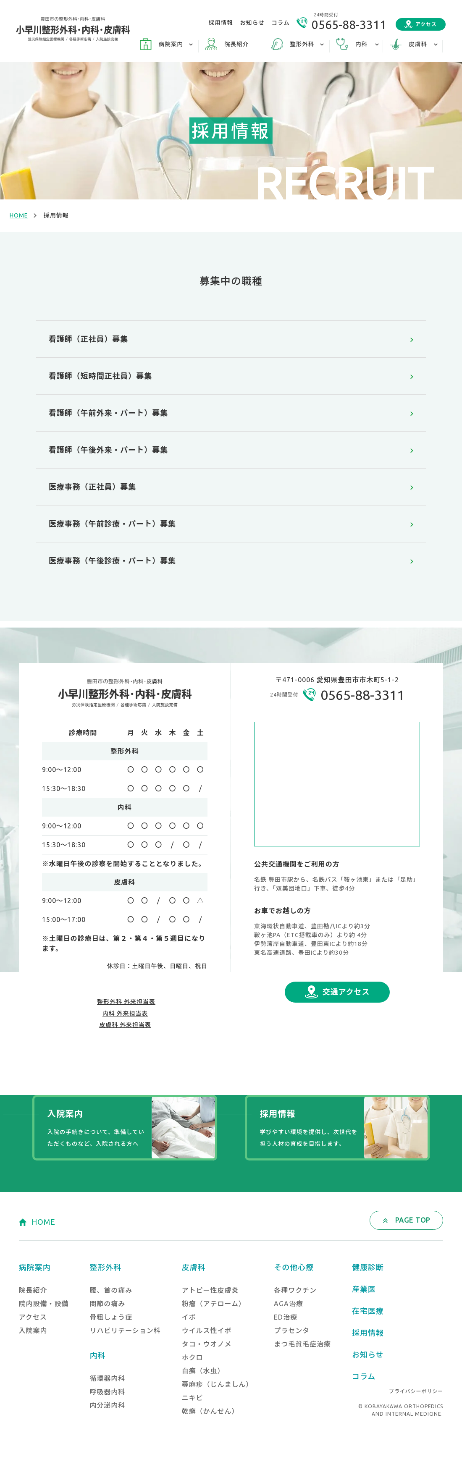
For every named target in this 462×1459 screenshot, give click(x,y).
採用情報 (221, 22)
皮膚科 (194, 1267)
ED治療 (285, 1317)
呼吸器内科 (107, 1392)
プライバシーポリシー (416, 1391)
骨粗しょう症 (110, 1317)
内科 (97, 1355)
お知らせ (252, 22)
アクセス (426, 24)
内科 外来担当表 (125, 1013)
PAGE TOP (412, 1220)
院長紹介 (236, 44)
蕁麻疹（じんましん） (217, 1384)
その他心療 (294, 1267)
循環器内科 (107, 1378)
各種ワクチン (295, 1290)
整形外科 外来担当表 (126, 1001)
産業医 (364, 1289)
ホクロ (192, 1357)
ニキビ (192, 1397)
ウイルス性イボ (207, 1330)
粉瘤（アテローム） (214, 1303)
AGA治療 (288, 1303)
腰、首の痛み (110, 1290)
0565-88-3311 (349, 24)
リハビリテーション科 (124, 1330)
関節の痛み (107, 1303)
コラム (280, 22)
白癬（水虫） (203, 1371)
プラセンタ (292, 1330)
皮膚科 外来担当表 (125, 1025)
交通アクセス (346, 992)
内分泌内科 (107, 1405)
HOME (19, 215)
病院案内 (35, 1267)
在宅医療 (368, 1311)
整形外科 (105, 1267)
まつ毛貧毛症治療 (302, 1344)
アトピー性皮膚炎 (210, 1290)
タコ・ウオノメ (207, 1344)
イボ (189, 1317)
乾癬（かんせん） (210, 1411)
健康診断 (368, 1267)
